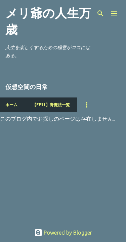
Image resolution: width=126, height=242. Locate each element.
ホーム (11, 105)
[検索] (100, 13)
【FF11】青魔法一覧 (51, 105)
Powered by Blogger (63, 233)
